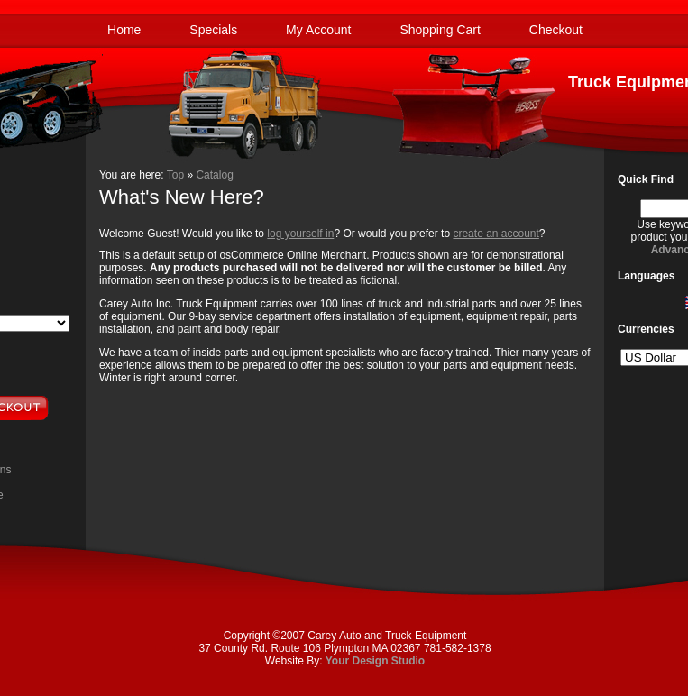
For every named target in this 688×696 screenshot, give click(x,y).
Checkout (556, 30)
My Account (318, 30)
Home (124, 30)
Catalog (214, 175)
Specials (213, 30)
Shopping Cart (440, 30)
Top (175, 175)
